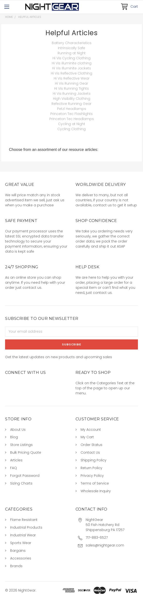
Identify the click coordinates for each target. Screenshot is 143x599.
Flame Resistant (24, 519)
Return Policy (91, 467)
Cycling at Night (71, 123)
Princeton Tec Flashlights (71, 113)
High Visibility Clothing (71, 98)
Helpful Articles (29, 17)
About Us (18, 429)
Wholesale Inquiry (96, 491)
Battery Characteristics (71, 42)
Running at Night (72, 53)
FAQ (13, 467)
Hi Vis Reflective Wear (72, 78)
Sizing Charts (21, 483)
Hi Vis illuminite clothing (71, 63)
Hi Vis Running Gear (71, 83)
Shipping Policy (93, 460)
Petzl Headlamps (71, 108)
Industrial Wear (23, 535)
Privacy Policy (92, 475)
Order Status (91, 444)
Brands (16, 566)
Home (9, 17)
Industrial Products (26, 527)
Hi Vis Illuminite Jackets (71, 68)
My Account (91, 429)
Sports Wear (20, 542)
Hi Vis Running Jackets (71, 93)
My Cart (87, 437)
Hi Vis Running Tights (71, 88)
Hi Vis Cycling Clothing (71, 58)
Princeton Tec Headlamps (71, 118)
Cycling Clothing (71, 129)
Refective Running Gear (71, 103)
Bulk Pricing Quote (25, 452)
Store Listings (21, 444)
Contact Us (90, 452)
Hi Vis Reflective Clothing (71, 73)
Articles (16, 460)
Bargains (18, 550)
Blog (14, 437)
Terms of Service (95, 483)
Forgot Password (24, 475)
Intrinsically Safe (71, 48)
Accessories (20, 558)
